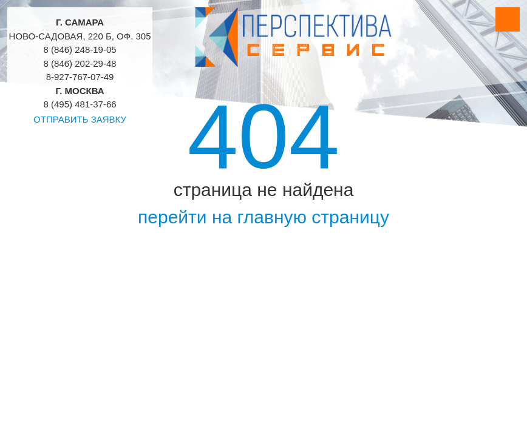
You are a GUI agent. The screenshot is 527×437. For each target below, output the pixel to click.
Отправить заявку (79, 119)
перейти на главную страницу (263, 217)
